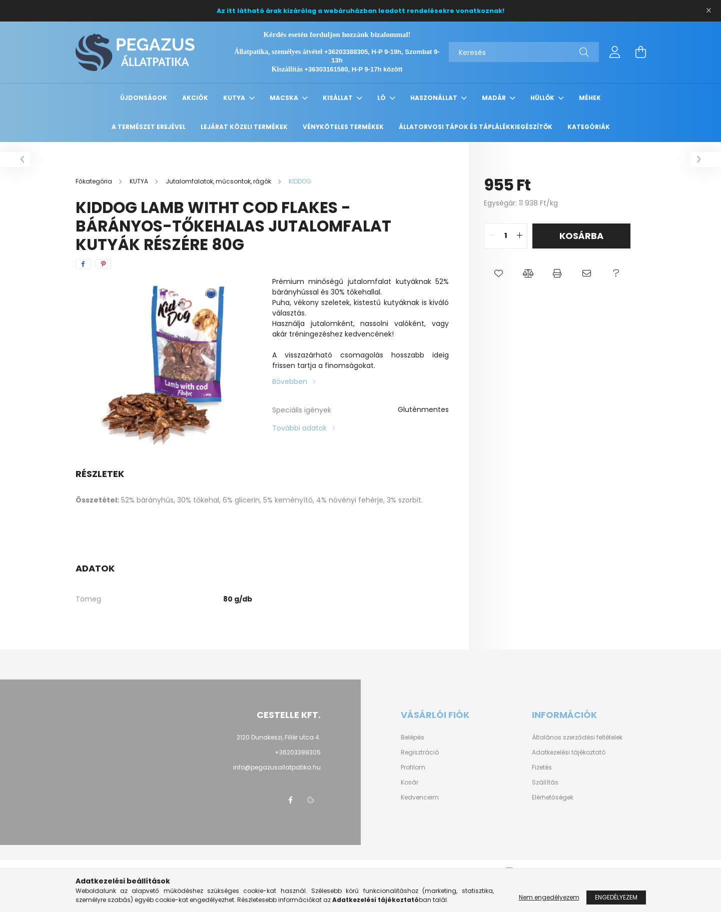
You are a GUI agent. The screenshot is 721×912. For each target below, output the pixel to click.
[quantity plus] (519, 236)
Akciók (195, 98)
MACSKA (285, 98)
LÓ (382, 98)
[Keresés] (524, 52)
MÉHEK (590, 98)
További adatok (299, 428)
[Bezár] (708, 10)
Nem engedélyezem (549, 897)
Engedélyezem (616, 897)
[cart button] (641, 52)
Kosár (409, 782)
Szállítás (545, 782)
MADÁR (494, 98)
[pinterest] (103, 264)
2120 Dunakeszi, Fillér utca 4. (279, 737)
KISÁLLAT (338, 98)
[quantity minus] (491, 236)
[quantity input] (505, 236)
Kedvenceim (420, 797)
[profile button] (615, 52)
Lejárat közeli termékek (244, 126)
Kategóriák (588, 126)
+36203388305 (298, 752)
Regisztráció (420, 752)
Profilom (413, 767)
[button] (498, 274)
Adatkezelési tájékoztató (568, 752)
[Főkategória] (95, 181)
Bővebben (289, 381)
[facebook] (83, 264)
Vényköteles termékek (343, 126)
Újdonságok (143, 98)
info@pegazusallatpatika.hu (277, 767)
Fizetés (542, 767)
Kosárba (581, 236)
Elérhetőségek (552, 797)
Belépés (412, 737)
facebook (291, 800)
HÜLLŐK (543, 98)
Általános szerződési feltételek (577, 737)
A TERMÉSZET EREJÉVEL (149, 126)
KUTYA (235, 98)
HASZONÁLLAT (434, 98)
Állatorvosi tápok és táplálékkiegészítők (475, 126)
